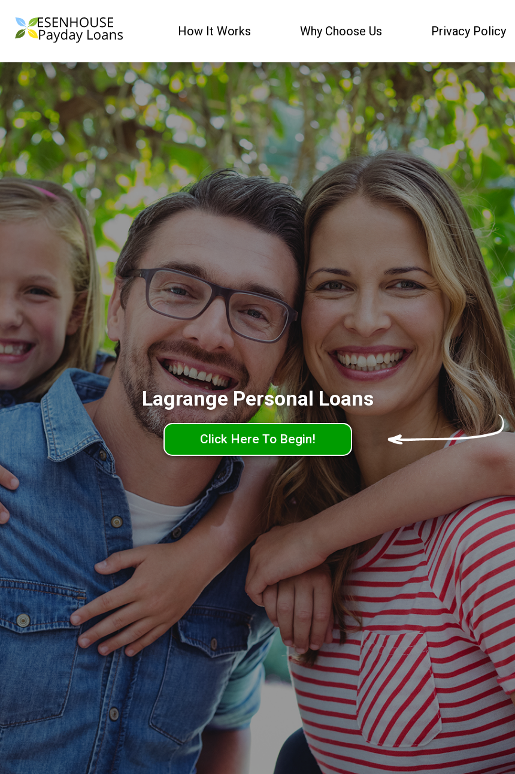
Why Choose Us (341, 31)
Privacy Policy (468, 31)
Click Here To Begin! (258, 439)
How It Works (214, 31)
